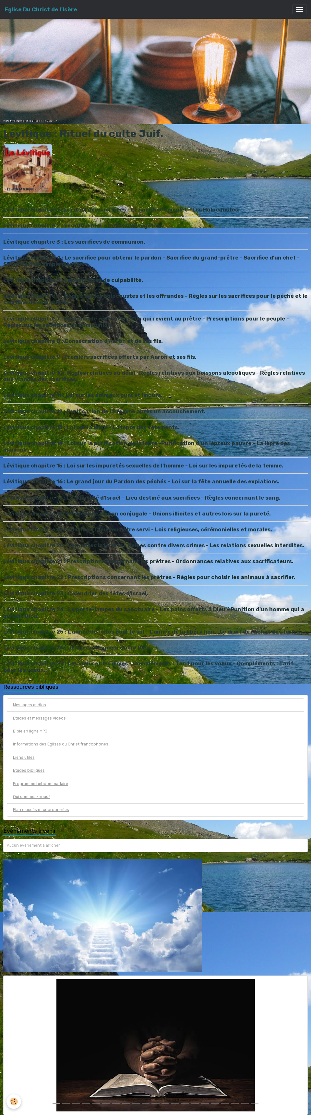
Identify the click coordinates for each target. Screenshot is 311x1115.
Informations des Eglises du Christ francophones (60, 744)
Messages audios (29, 705)
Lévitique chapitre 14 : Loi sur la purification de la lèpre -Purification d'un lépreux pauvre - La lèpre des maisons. (146, 446)
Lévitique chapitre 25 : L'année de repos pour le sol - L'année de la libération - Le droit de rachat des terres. (152, 631)
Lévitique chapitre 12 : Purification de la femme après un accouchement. (104, 411)
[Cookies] (13, 1101)
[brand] (41, 9)
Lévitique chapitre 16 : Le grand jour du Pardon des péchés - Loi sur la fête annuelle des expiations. (141, 481)
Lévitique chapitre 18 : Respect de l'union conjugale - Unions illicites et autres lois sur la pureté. (137, 513)
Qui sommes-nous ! (31, 796)
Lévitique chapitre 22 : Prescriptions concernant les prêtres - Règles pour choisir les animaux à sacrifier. (149, 577)
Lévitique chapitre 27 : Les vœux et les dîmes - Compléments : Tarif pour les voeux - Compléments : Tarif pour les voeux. (148, 666)
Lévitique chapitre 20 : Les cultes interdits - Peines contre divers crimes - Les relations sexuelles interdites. (153, 545)
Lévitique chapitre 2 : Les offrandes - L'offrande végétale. (83, 225)
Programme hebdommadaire (40, 784)
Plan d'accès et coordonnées (41, 809)
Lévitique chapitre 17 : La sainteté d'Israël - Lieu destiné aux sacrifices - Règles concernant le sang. (142, 497)
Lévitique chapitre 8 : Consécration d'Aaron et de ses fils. (83, 341)
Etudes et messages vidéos (39, 718)
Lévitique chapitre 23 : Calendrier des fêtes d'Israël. (75, 593)
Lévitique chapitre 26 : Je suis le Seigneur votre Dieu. (77, 647)
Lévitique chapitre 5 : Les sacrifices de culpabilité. (73, 280)
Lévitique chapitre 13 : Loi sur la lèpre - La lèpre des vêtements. (91, 427)
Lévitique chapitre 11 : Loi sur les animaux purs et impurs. (82, 395)
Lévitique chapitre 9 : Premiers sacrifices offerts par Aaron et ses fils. (100, 357)
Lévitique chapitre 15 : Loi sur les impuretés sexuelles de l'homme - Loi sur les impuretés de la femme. (143, 465)
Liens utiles (24, 757)
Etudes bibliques (29, 770)
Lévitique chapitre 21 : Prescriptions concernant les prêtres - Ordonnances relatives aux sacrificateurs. (148, 561)
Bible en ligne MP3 (30, 731)
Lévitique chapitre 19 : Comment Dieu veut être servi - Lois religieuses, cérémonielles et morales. (137, 529)
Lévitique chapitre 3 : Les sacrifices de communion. (74, 241)
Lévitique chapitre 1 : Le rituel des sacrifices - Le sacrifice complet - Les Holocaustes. (121, 209)
